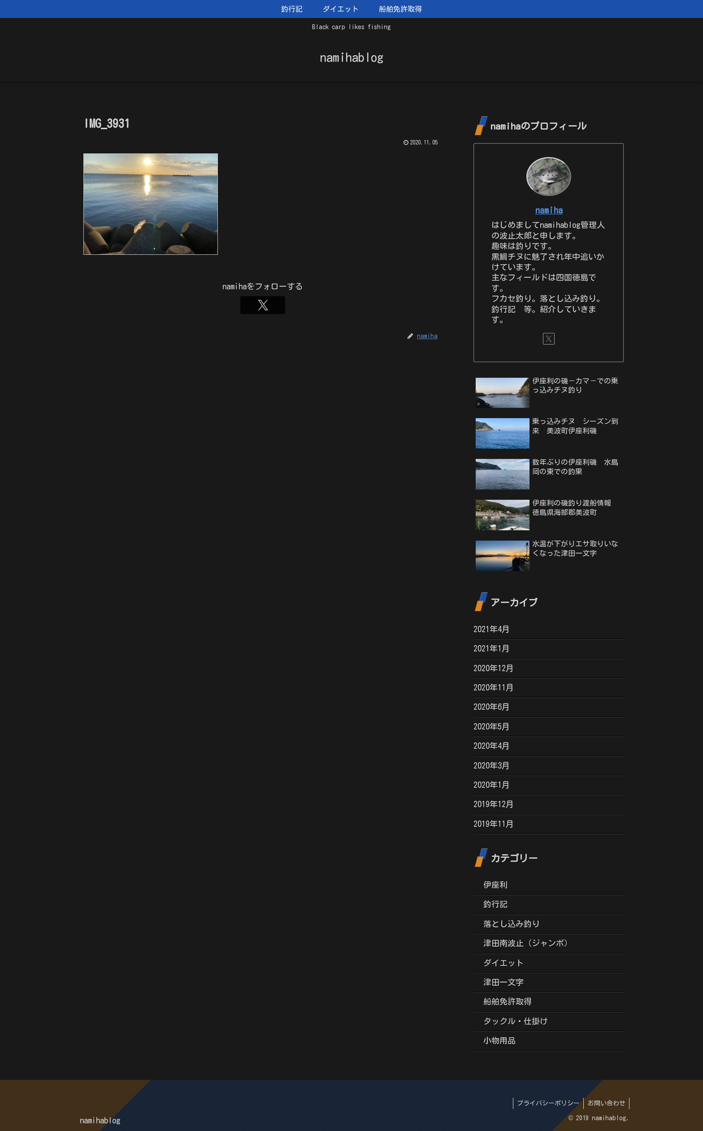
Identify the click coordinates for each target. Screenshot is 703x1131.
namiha (549, 210)
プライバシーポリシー (546, 1103)
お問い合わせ (606, 1103)
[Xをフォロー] (263, 305)
